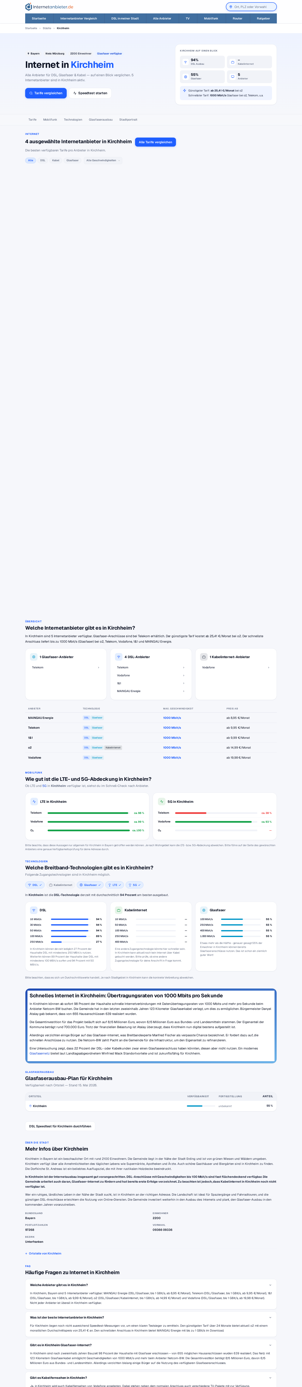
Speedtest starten (90, 93)
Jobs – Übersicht (183, 1344)
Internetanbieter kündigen (129, 1344)
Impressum (239, 1351)
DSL (42, 160)
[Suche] (43, 1362)
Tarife (32, 119)
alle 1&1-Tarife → (97, 298)
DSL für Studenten (124, 1357)
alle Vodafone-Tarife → (112, 247)
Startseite (31, 28)
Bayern (35, 53)
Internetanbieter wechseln (129, 1338)
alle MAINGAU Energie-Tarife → (105, 350)
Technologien (73, 119)
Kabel (55, 160)
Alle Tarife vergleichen (155, 142)
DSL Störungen (122, 1363)
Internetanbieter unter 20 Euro (132, 1351)
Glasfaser (72, 160)
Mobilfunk (50, 119)
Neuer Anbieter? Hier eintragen (192, 1351)
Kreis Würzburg (55, 53)
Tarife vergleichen (45, 93)
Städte (47, 28)
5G (44, 560)
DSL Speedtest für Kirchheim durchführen (60, 900)
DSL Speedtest (182, 1338)
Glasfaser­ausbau (101, 119)
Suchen (68, 1361)
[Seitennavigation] (151, 119)
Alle (30, 160)
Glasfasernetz (40, 828)
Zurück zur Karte (151, 1295)
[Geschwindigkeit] (103, 160)
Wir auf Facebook (244, 1338)
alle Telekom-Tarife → (100, 180)
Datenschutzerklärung (247, 1344)
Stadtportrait (128, 119)
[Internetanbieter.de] (49, 7)
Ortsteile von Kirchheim (45, 1028)
